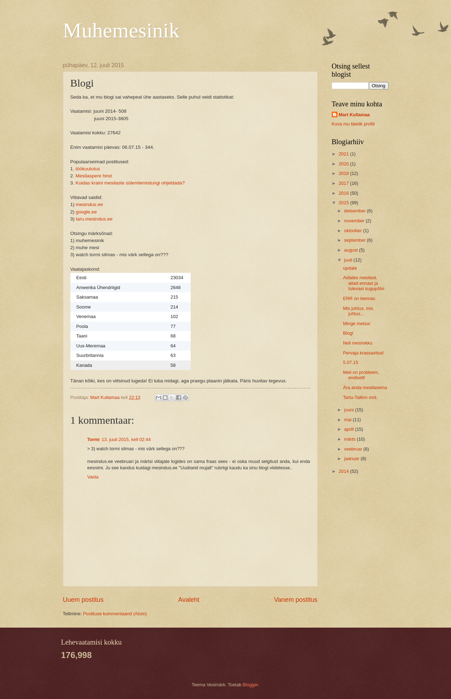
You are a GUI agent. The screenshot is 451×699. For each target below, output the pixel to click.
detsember (355, 210)
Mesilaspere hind (94, 175)
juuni (349, 409)
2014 (344, 471)
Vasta (93, 477)
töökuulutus (87, 168)
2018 (344, 173)
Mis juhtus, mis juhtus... (358, 311)
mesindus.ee (89, 204)
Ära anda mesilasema (365, 387)
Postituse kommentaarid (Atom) (115, 613)
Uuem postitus (83, 599)
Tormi (93, 439)
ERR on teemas (359, 298)
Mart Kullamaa (354, 114)
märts (350, 439)
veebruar (353, 449)
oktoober (353, 230)
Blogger (250, 684)
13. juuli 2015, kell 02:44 (126, 439)
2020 (344, 163)
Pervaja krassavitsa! (363, 353)
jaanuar (352, 458)
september (355, 240)
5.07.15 (350, 362)
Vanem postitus (296, 599)
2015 (344, 202)
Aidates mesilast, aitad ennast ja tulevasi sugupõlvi (363, 283)
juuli (348, 260)
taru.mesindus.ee (94, 219)
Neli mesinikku (357, 343)
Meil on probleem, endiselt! (361, 375)
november (355, 220)
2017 (344, 183)
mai (348, 419)
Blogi (348, 333)
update (350, 268)
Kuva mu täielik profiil (353, 124)
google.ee (86, 212)
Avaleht (189, 599)
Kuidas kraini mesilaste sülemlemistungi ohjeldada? (130, 183)
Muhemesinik (121, 30)
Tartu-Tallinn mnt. (360, 397)
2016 (344, 193)
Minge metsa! (356, 323)
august (351, 250)
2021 (344, 154)
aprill (349, 429)
